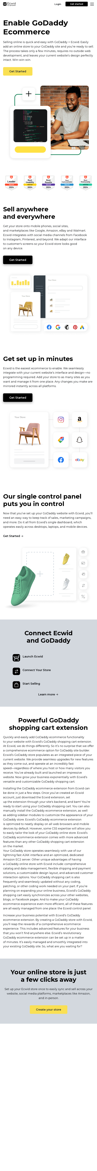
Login (58, 4)
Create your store (48, 1009)
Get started (76, 4)
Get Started (17, 71)
